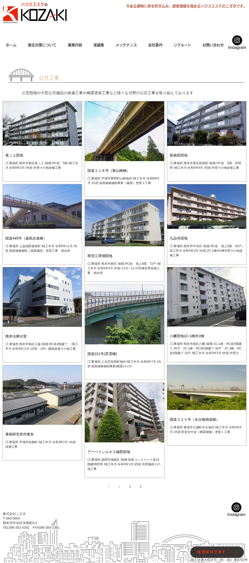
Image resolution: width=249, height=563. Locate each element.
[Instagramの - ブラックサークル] (237, 40)
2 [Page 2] (130, 486)
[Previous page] (108, 486)
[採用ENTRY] (217, 552)
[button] (75, 45)
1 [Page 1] (119, 486)
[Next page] (140, 486)
